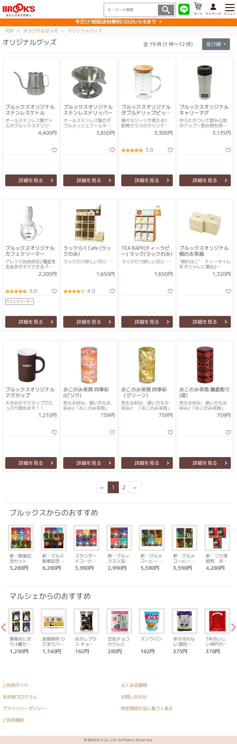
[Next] (135, 487)
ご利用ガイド (15, 685)
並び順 (214, 44)
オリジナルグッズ (40, 30)
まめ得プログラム (19, 697)
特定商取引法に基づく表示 (147, 708)
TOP (9, 30)
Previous (3, 629)
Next (234, 629)
